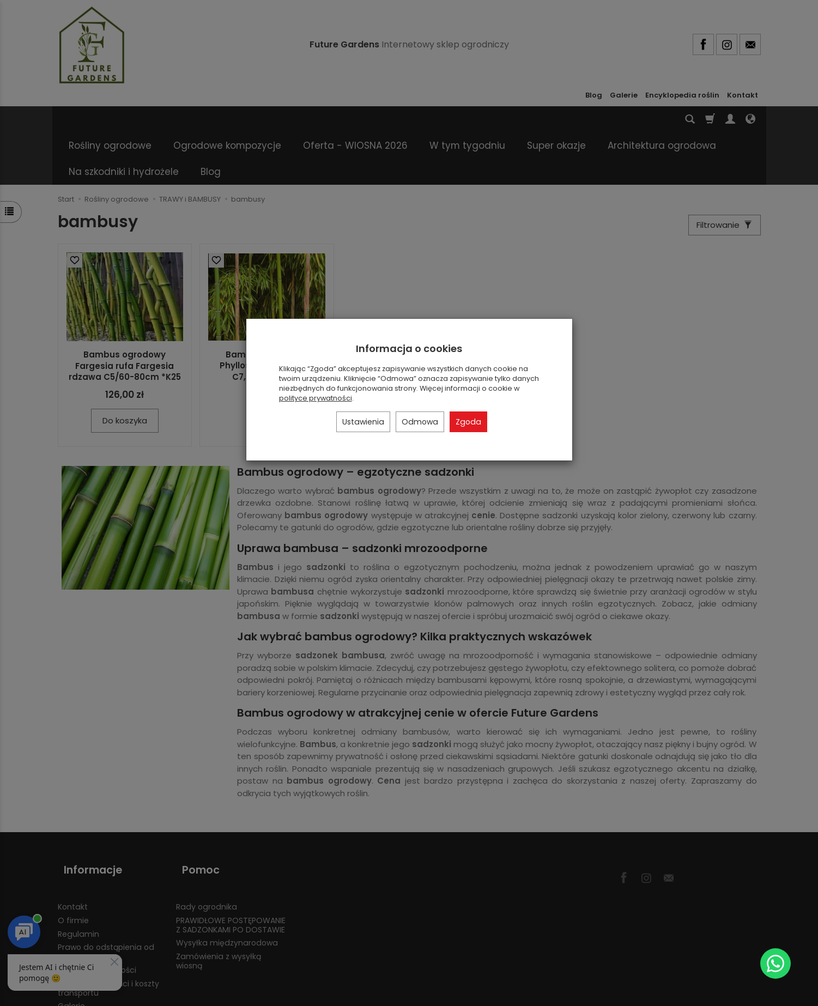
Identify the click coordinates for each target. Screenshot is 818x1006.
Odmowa (420, 421)
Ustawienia (363, 421)
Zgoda (468, 421)
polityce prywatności (315, 398)
